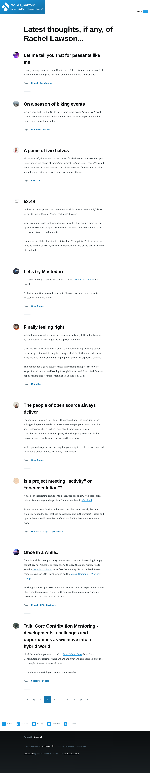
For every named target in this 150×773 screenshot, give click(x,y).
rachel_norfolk (22, 5)
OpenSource (46, 83)
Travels (46, 129)
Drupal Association (42, 569)
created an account (84, 279)
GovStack (87, 500)
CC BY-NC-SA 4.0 (71, 754)
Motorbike (36, 129)
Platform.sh (48, 746)
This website (29, 754)
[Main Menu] (141, 11)
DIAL (42, 605)
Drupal (34, 83)
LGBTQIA (36, 180)
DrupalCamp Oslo (72, 654)
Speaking (36, 681)
